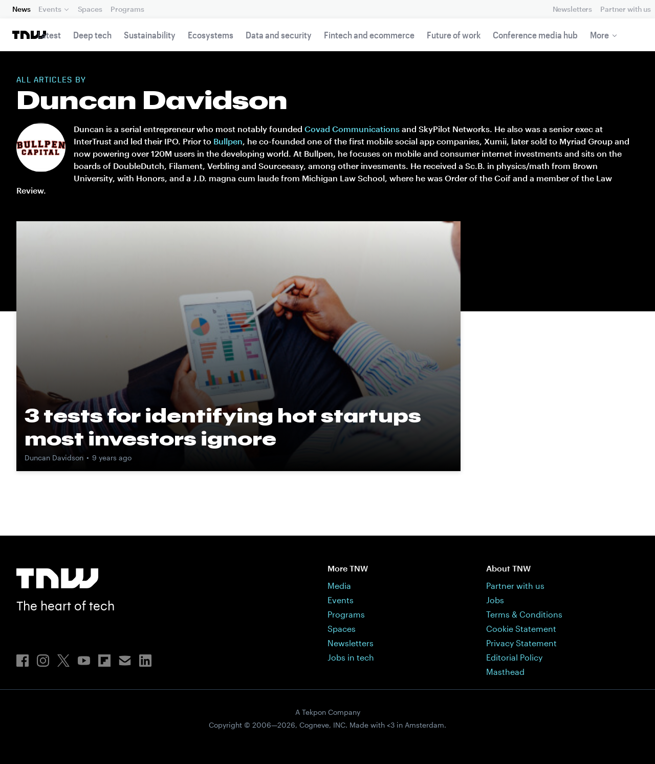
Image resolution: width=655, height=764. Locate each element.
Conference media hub (535, 34)
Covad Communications (352, 129)
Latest (49, 34)
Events (49, 9)
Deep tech (92, 34)
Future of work (454, 34)
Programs (127, 9)
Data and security (279, 34)
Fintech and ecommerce (369, 34)
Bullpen (228, 141)
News (21, 9)
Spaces (90, 9)
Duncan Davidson (54, 457)
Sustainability (150, 34)
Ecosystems (210, 34)
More (599, 34)
